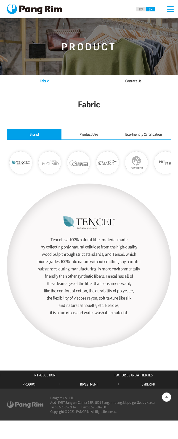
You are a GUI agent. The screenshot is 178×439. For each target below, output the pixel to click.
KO (141, 9)
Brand (34, 135)
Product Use (89, 135)
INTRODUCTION (44, 388)
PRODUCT (29, 400)
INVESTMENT (89, 400)
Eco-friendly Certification (144, 135)
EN (150, 9)
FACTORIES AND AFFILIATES (133, 388)
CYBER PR (148, 400)
